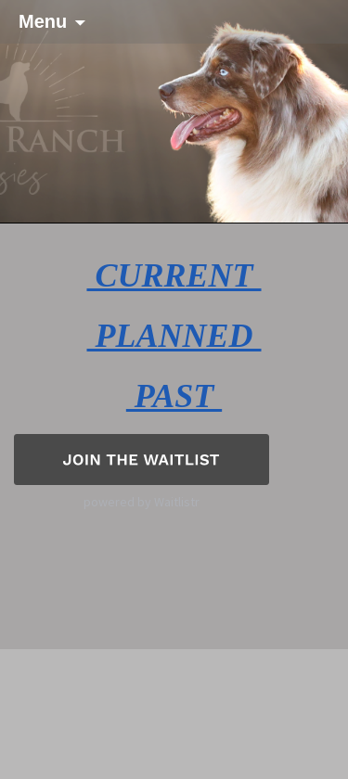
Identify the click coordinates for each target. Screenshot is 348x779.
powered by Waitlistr (142, 501)
